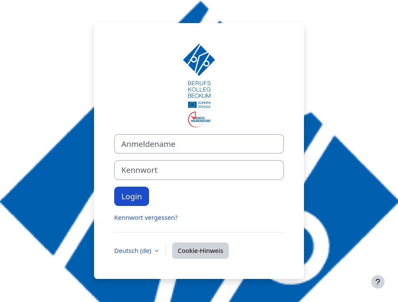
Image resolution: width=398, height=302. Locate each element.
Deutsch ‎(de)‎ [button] (133, 250)
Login (131, 196)
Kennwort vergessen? (146, 217)
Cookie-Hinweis (200, 250)
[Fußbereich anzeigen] (378, 282)
